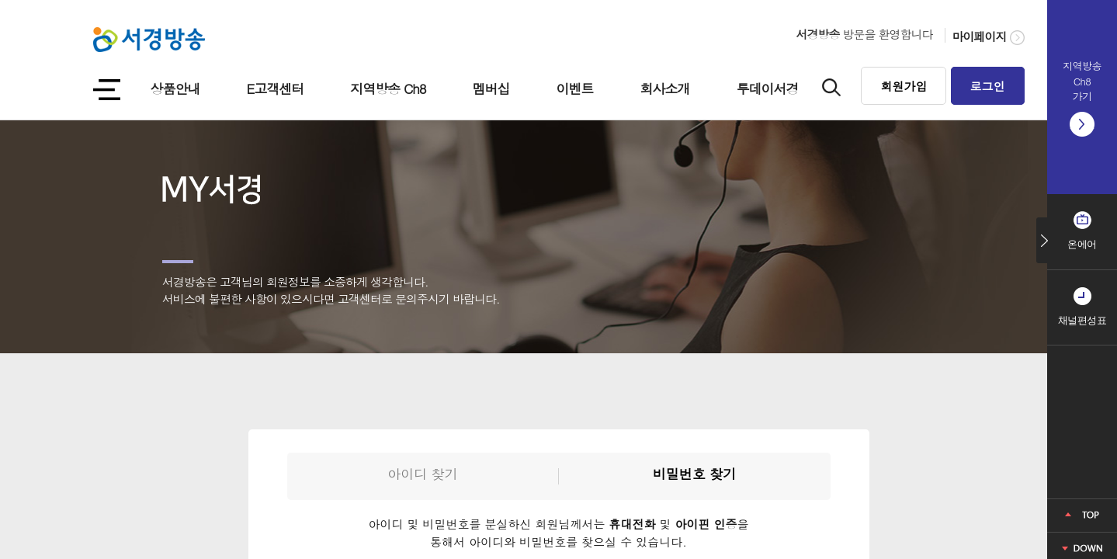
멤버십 (491, 88)
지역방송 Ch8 (387, 88)
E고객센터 (275, 88)
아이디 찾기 (422, 473)
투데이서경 (768, 88)
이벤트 (575, 88)
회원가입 (903, 86)
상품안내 (175, 88)
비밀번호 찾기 (695, 473)
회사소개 (665, 88)
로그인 (987, 86)
